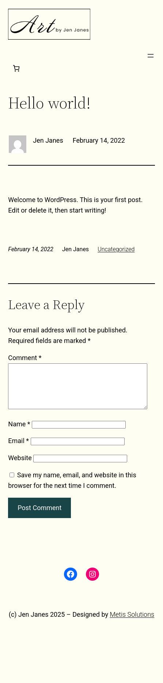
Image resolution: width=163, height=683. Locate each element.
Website (19, 466)
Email (18, 449)
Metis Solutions (132, 623)
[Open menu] (150, 55)
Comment (24, 358)
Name (19, 433)
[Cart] (16, 68)
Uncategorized (116, 249)
